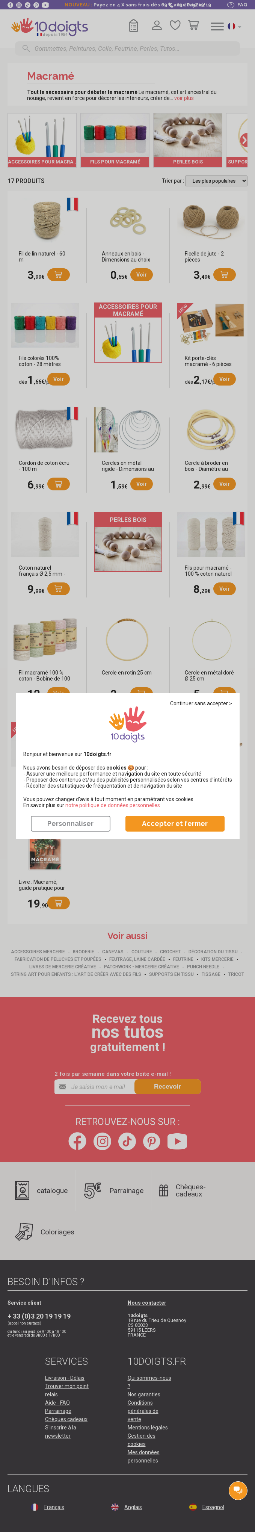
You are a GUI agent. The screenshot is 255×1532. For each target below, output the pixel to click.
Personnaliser (70, 823)
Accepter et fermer (175, 823)
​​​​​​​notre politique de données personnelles (112, 805)
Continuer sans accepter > (201, 703)
